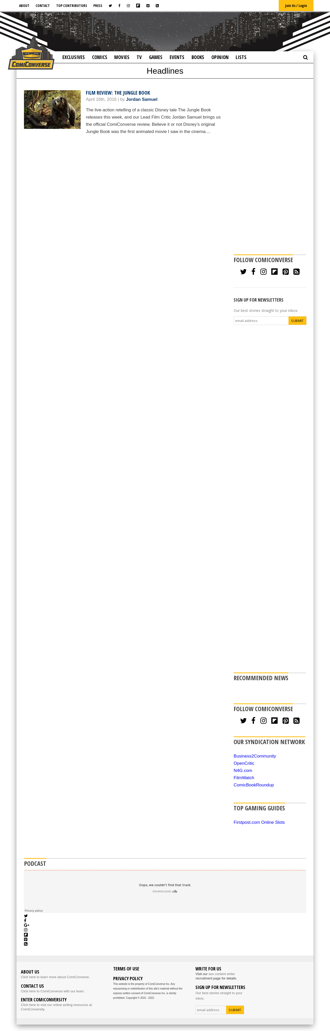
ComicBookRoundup (254, 785)
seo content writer (222, 974)
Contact (43, 5)
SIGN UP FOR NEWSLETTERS (258, 300)
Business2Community (255, 756)
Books (198, 57)
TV (139, 57)
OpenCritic (244, 763)
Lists (241, 57)
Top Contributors (71, 5)
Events (177, 57)
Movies (121, 57)
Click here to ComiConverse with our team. (53, 991)
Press (97, 5)
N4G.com (243, 770)
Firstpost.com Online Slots (259, 822)
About (24, 5)
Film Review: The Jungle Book (118, 92)
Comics (99, 57)
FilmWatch (244, 777)
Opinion (220, 57)
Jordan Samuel (142, 99)
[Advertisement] (165, 31)
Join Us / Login (296, 5)
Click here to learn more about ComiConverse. (55, 977)
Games (155, 57)
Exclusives (73, 57)
